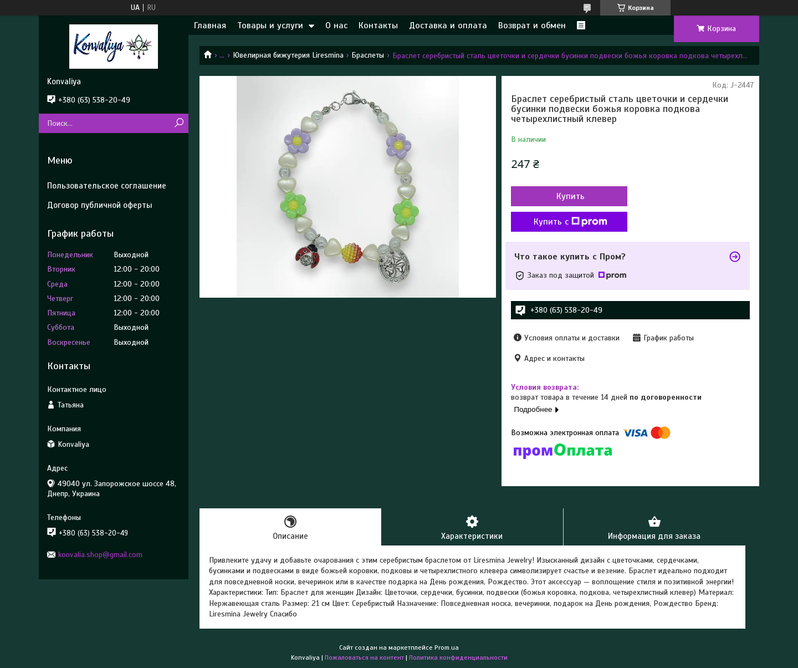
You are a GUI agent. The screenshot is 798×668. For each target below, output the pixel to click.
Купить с (570, 221)
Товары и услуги (270, 25)
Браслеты (367, 55)
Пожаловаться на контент (364, 657)
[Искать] (178, 123)
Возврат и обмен (532, 25)
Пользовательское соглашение (106, 186)
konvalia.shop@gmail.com (100, 554)
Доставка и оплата (448, 25)
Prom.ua (446, 647)
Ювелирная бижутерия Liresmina (288, 55)
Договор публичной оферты (99, 205)
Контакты (378, 25)
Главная (210, 25)
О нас (336, 25)
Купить (570, 196)
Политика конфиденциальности (458, 657)
